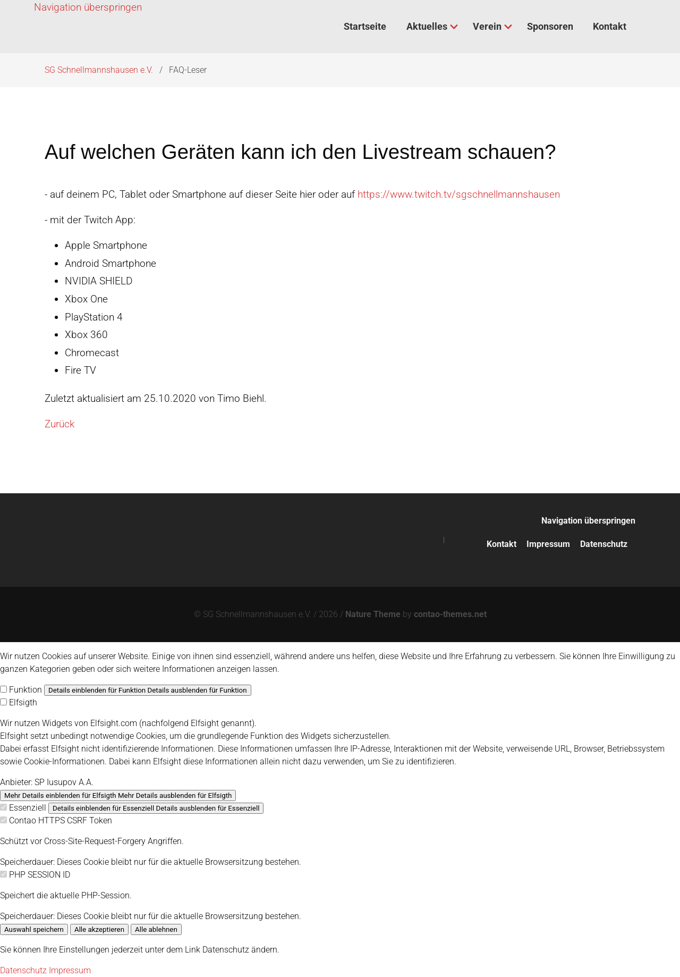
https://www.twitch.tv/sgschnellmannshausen (459, 194)
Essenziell (27, 808)
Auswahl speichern (34, 929)
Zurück (59, 424)
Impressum (548, 544)
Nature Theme (373, 614)
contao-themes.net (450, 614)
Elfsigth (23, 702)
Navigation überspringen (88, 7)
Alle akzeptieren (99, 929)
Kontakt (501, 544)
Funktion (25, 690)
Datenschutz (603, 544)
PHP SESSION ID (39, 875)
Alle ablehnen (156, 929)
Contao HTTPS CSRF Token (60, 820)
